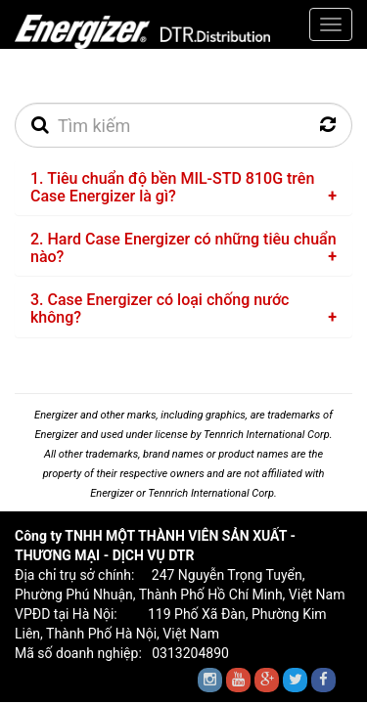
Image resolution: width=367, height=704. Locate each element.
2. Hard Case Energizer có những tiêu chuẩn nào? (183, 248)
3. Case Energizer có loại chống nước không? (159, 308)
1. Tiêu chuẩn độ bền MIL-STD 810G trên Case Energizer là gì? (172, 187)
